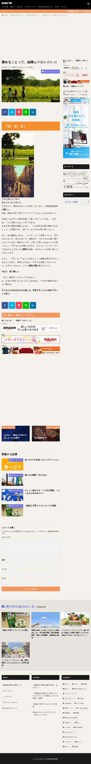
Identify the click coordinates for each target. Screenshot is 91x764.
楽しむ (19, 7)
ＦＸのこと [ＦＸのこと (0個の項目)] (67, 742)
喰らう (12, 7)
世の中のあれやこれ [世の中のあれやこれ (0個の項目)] (70, 737)
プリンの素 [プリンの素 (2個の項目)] (79, 703)
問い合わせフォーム (10, 708)
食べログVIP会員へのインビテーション (42, 460)
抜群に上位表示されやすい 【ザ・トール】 (76, 104)
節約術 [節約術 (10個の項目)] (85, 684)
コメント (6, 537)
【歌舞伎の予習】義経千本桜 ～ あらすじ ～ (45, 686)
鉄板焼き (85, 172)
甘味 (74, 172)
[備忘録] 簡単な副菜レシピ (12, 685)
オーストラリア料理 (80, 187)
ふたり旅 (5, 7)
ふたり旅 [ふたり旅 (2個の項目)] (67, 727)
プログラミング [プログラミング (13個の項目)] (69, 698)
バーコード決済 (75, 184)
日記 (31, 67)
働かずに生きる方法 (74, 174)
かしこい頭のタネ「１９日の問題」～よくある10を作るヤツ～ (42, 491)
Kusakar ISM (7, 3)
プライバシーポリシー (11, 702)
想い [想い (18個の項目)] (77, 722)
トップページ (7, 696)
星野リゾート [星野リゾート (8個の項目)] (68, 708)
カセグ (56, 7)
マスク (80, 179)
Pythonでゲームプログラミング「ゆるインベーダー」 (44, 713)
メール (4, 569)
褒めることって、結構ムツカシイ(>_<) (55, 15)
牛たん (65, 172)
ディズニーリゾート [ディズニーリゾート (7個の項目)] (70, 693)
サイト (4, 578)
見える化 (74, 181)
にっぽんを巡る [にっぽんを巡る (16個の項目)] (83, 708)
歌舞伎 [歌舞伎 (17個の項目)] (77, 713)
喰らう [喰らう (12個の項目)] (66, 689)
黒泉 (70, 172)
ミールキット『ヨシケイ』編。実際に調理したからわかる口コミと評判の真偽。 (15, 662)
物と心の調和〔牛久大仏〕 (36, 475)
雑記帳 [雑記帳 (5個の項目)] (76, 746)
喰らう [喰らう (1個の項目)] (66, 746)
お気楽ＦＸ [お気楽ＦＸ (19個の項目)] (67, 722)
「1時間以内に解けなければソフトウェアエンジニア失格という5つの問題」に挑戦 (45, 695)
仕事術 (65, 178)
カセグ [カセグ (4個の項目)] (76, 684)
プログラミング (30, 7)
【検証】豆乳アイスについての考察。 (41, 505)
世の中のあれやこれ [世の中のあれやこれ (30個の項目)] (80, 689)
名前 (3, 560)
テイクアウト (72, 179)
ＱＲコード (81, 181)
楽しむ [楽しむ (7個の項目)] (66, 684)
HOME (6, 15)
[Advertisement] (45, 39)
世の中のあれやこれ (45, 7)
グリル (78, 172)
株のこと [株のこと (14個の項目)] (79, 742)
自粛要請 (80, 176)
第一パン (74, 176)
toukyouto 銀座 (67, 176)
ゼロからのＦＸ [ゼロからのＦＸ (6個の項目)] (69, 732)
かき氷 (86, 176)
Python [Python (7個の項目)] (81, 698)
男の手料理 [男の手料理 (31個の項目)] (78, 727)
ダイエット (69, 181)
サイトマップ (7, 691)
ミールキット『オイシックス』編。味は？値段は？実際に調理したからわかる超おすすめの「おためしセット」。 (75, 632)
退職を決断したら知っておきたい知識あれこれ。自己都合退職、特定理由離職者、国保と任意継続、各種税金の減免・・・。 (45, 633)
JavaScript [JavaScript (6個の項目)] (67, 703)
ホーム (63, 7)
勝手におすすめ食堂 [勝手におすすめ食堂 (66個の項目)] (70, 718)
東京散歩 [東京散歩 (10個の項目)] (67, 713)
